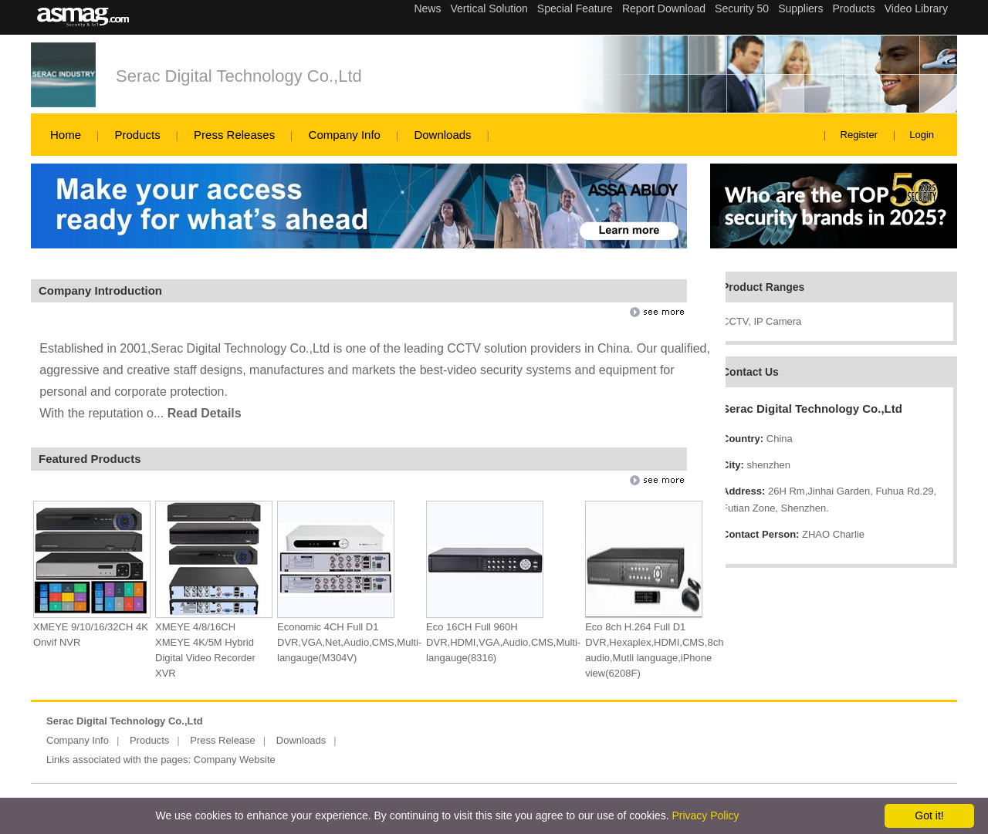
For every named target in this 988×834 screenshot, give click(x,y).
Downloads (442, 134)
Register (859, 134)
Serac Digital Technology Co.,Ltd (239, 76)
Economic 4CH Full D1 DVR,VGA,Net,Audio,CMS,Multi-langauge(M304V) (349, 642)
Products (137, 134)
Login (921, 134)
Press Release (222, 740)
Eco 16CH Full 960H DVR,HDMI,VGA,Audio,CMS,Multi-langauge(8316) (503, 642)
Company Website (235, 759)
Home (65, 134)
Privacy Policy (705, 815)
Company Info (345, 134)
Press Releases (234, 134)
